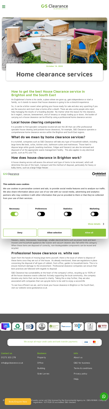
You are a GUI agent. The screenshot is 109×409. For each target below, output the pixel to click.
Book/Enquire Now (18, 401)
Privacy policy (80, 373)
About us (78, 357)
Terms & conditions (83, 368)
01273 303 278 (8, 357)
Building (41, 368)
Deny (19, 232)
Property (41, 357)
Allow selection (54, 232)
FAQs (76, 379)
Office (40, 363)
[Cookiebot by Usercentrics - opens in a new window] (94, 174)
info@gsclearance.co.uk (12, 363)
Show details (94, 224)
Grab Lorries (43, 373)
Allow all (89, 232)
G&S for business (82, 363)
